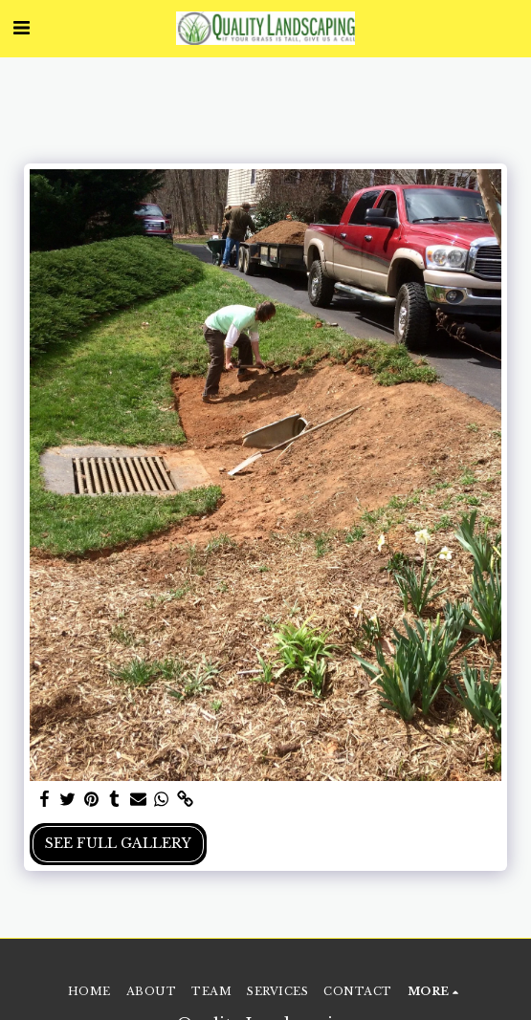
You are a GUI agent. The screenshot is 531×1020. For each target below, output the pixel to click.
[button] (21, 28)
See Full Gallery (118, 843)
